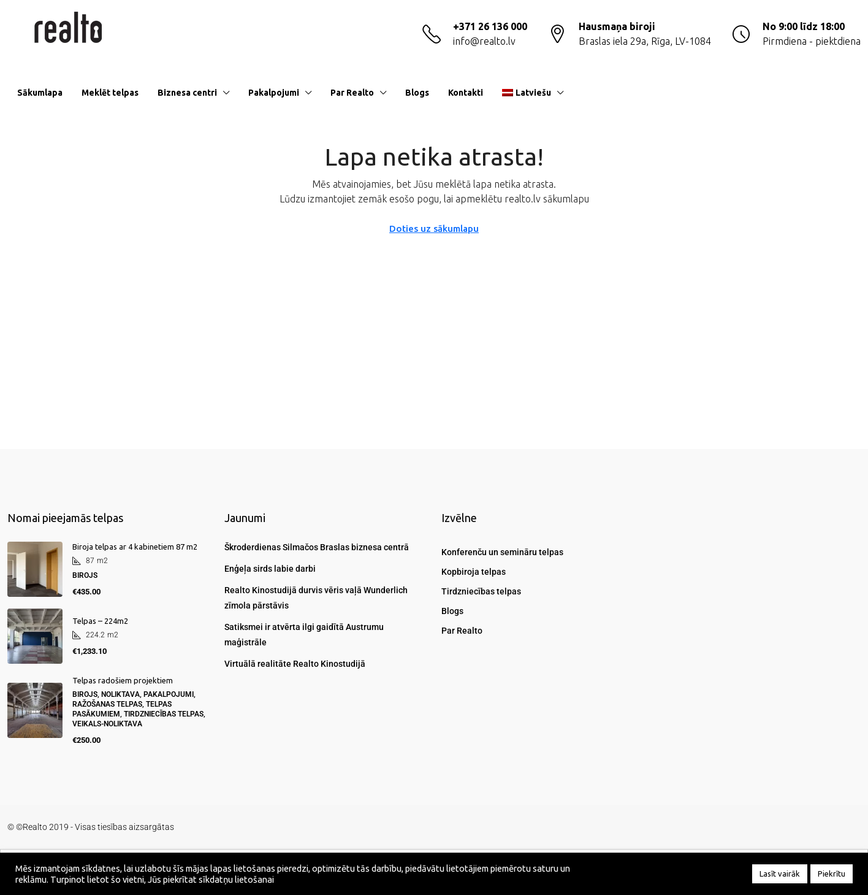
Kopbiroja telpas (473, 572)
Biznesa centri (187, 93)
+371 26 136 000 (490, 26)
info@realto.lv (484, 41)
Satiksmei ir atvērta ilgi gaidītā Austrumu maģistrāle (304, 634)
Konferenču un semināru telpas (502, 552)
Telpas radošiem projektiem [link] (122, 680)
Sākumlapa (40, 93)
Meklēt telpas (110, 93)
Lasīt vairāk (780, 873)
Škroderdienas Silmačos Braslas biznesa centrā (316, 547)
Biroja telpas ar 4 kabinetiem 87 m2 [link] (134, 546)
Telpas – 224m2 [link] (100, 621)
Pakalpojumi (273, 93)
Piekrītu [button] (831, 873)
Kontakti (465, 93)
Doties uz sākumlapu (434, 228)
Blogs (417, 93)
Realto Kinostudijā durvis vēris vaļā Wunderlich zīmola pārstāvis (316, 597)
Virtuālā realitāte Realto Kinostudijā (294, 664)
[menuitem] (842, 93)
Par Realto (352, 93)
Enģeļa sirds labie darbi (270, 569)
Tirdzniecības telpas (481, 591)
